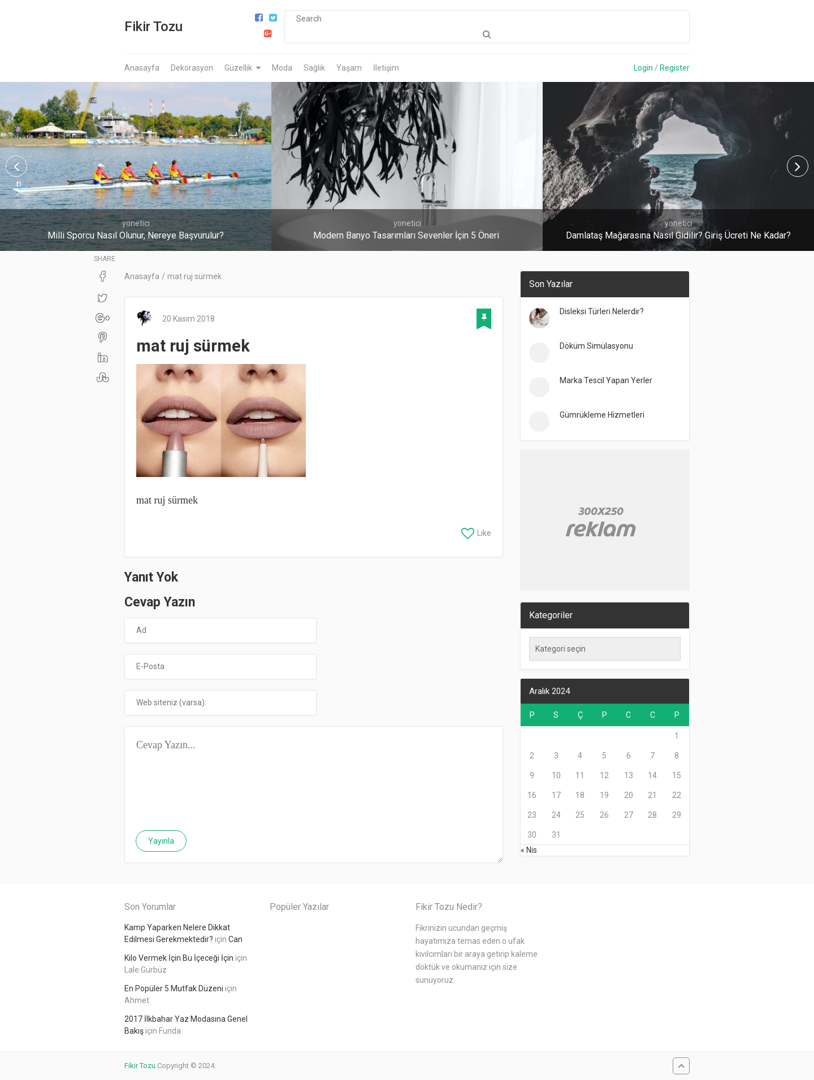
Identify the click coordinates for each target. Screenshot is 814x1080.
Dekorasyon (192, 67)
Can (235, 939)
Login (643, 67)
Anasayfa (141, 67)
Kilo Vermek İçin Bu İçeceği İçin (178, 957)
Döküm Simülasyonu (596, 345)
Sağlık (314, 67)
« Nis (529, 850)
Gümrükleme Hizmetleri (602, 414)
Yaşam (349, 67)
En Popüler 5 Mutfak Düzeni (173, 988)
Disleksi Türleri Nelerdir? (602, 311)
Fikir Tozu (153, 26)
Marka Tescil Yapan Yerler (606, 380)
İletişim (386, 67)
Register (675, 67)
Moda (282, 67)
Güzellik (238, 67)
